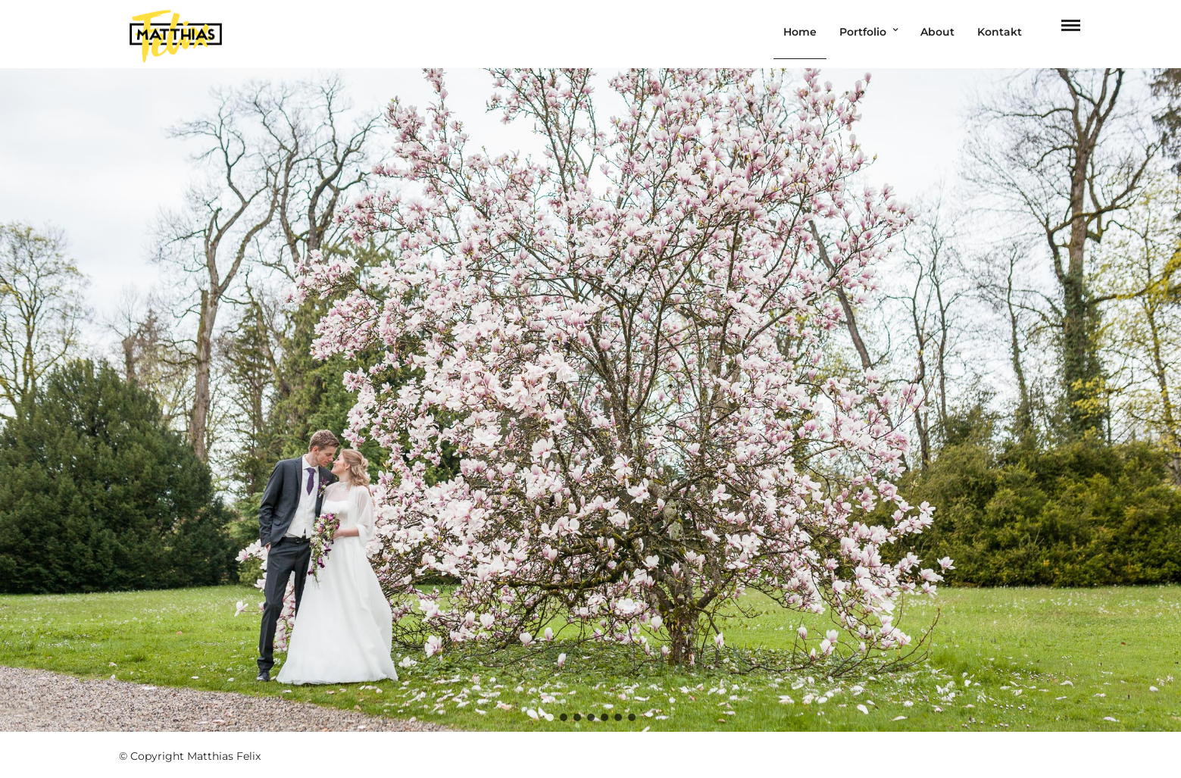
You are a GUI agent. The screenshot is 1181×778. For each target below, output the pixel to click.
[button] (550, 717)
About (937, 32)
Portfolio (862, 32)
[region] (590, 399)
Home (800, 32)
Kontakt (999, 32)
